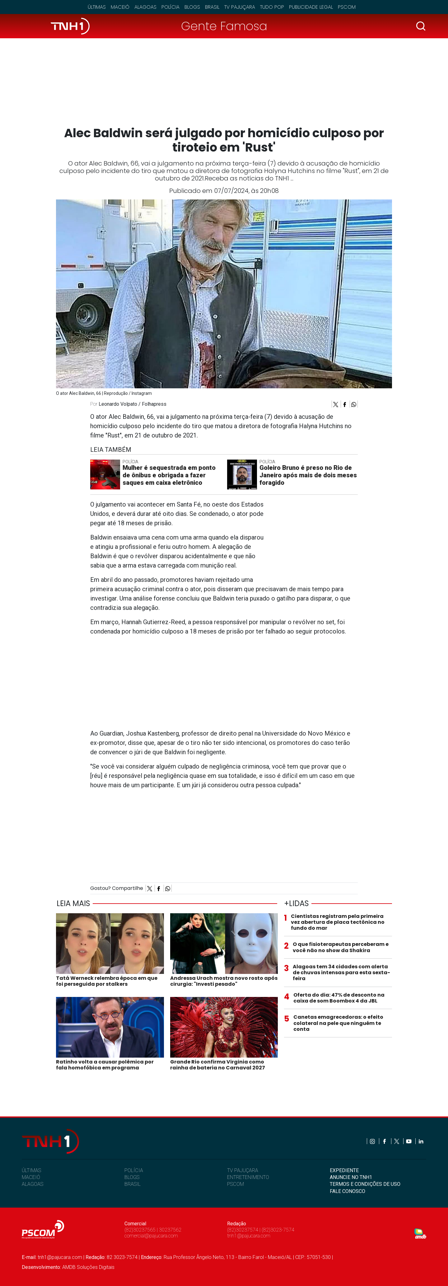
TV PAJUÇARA (242, 1170)
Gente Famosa (224, 26)
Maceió (120, 7)
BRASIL (132, 1184)
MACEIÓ (31, 1177)
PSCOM (235, 1184)
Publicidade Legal (311, 7)
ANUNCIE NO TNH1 (351, 1177)
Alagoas (145, 7)
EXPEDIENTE (344, 1170)
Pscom (347, 7)
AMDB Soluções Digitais (88, 1267)
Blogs (192, 7)
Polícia (170, 7)
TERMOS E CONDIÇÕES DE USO (365, 1184)
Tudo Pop (272, 7)
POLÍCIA (133, 1170)
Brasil (212, 7)
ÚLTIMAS (31, 1170)
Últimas (97, 7)
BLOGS (131, 1177)
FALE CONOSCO (347, 1191)
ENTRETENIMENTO (248, 1177)
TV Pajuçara (239, 7)
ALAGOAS (32, 1184)
